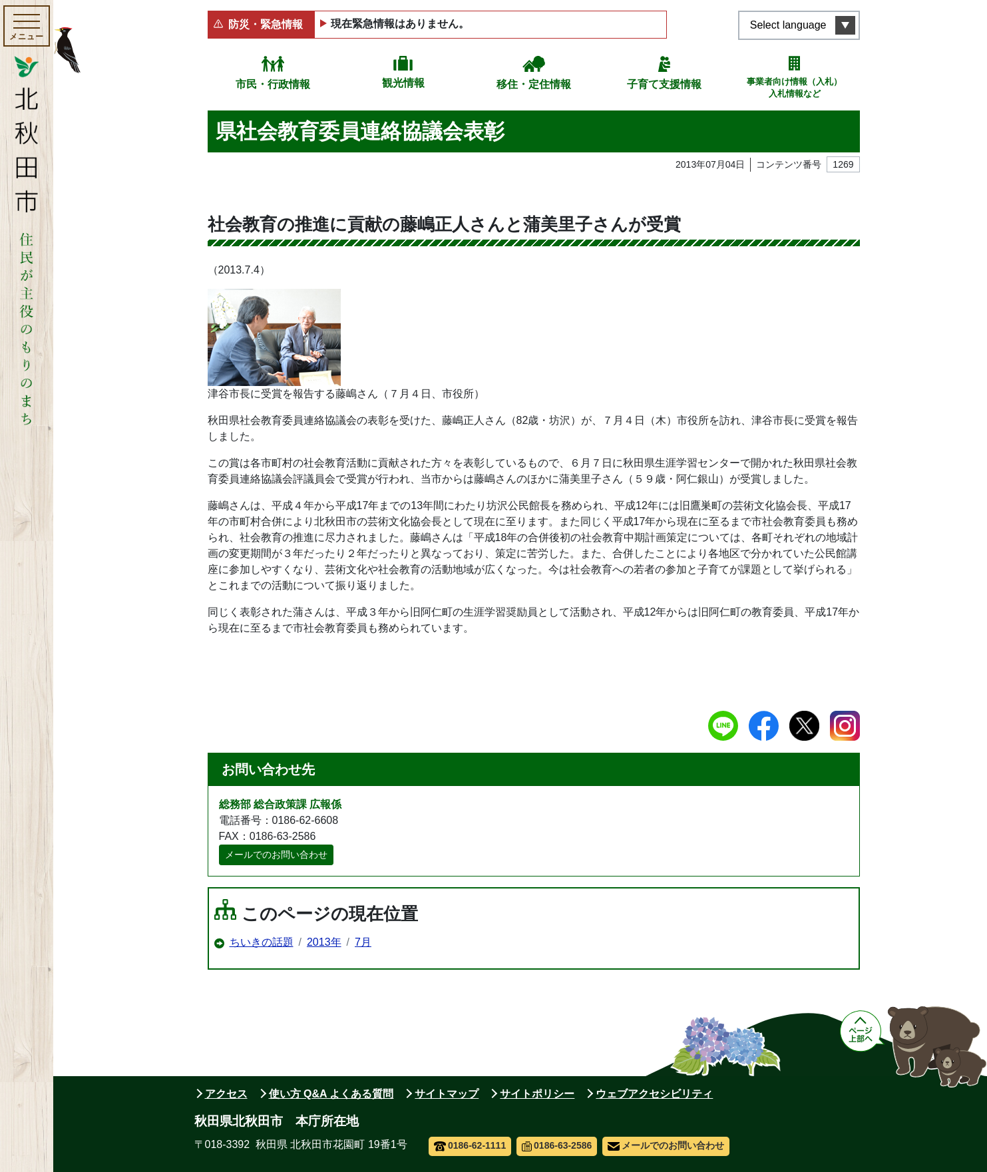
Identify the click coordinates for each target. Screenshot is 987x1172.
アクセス (226, 1093)
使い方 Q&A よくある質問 (331, 1093)
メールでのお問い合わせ (276, 854)
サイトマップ (447, 1093)
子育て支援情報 (664, 84)
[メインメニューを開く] (26, 26)
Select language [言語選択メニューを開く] (788, 25)
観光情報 (403, 83)
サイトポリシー (537, 1093)
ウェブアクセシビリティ (654, 1093)
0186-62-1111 (470, 1145)
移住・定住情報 (533, 84)
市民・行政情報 (273, 84)
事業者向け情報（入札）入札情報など (794, 87)
